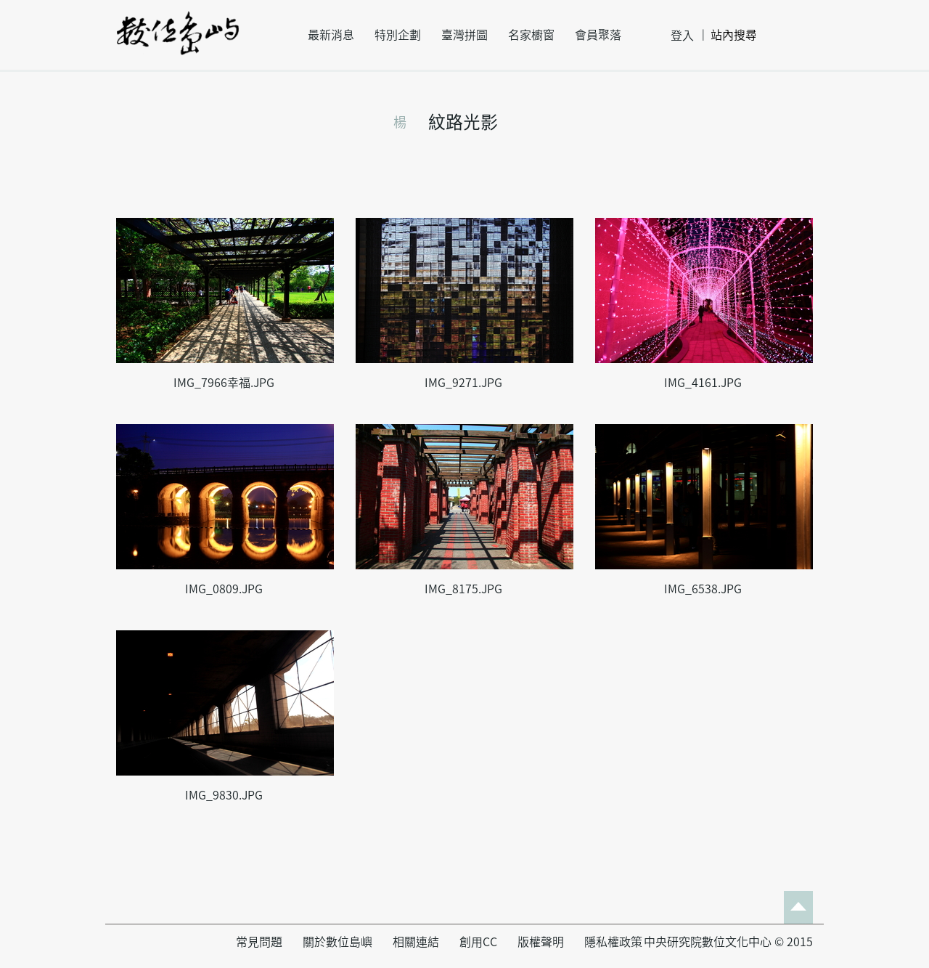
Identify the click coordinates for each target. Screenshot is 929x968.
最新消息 (331, 35)
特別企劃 (398, 35)
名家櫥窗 (531, 35)
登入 (682, 35)
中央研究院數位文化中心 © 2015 (728, 942)
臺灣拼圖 (464, 35)
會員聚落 (598, 35)
